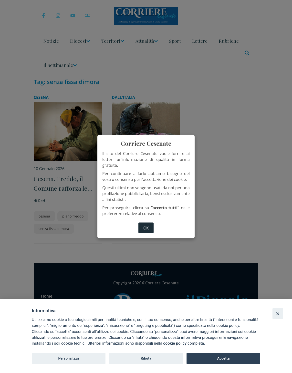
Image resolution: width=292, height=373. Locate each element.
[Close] (277, 313)
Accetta (223, 358)
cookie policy (175, 343)
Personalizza (68, 358)
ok (146, 227)
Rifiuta (146, 358)
